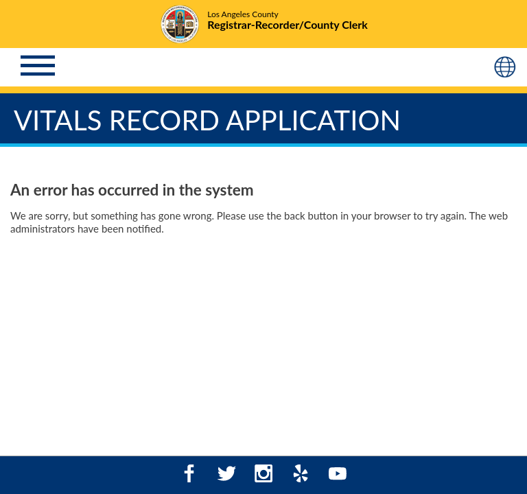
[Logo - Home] (263, 24)
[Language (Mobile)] (506, 67)
